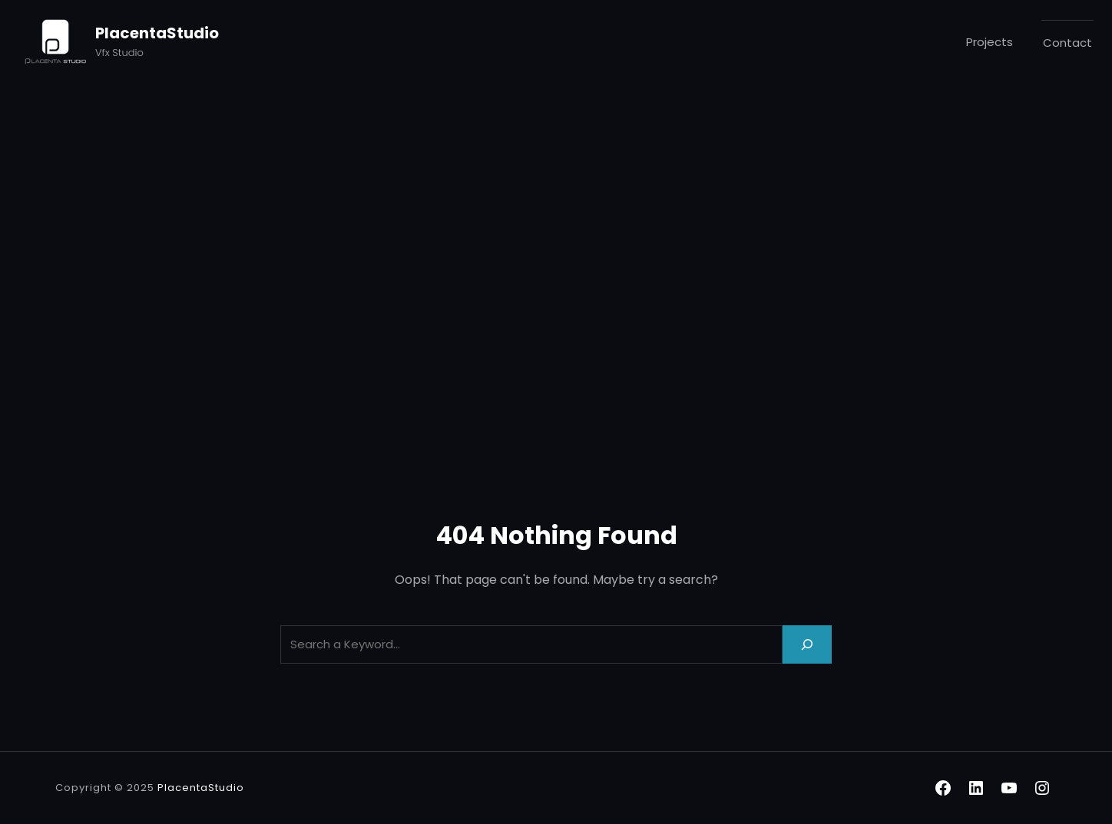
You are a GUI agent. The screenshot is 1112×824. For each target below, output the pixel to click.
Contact (1067, 43)
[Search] (807, 644)
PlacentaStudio (157, 33)
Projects (989, 42)
